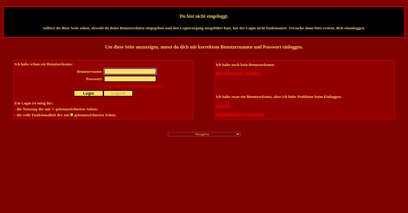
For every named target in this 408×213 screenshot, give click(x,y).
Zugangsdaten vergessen (240, 114)
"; (204, 134)
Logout (118, 93)
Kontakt (223, 106)
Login (88, 93)
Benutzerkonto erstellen (238, 73)
